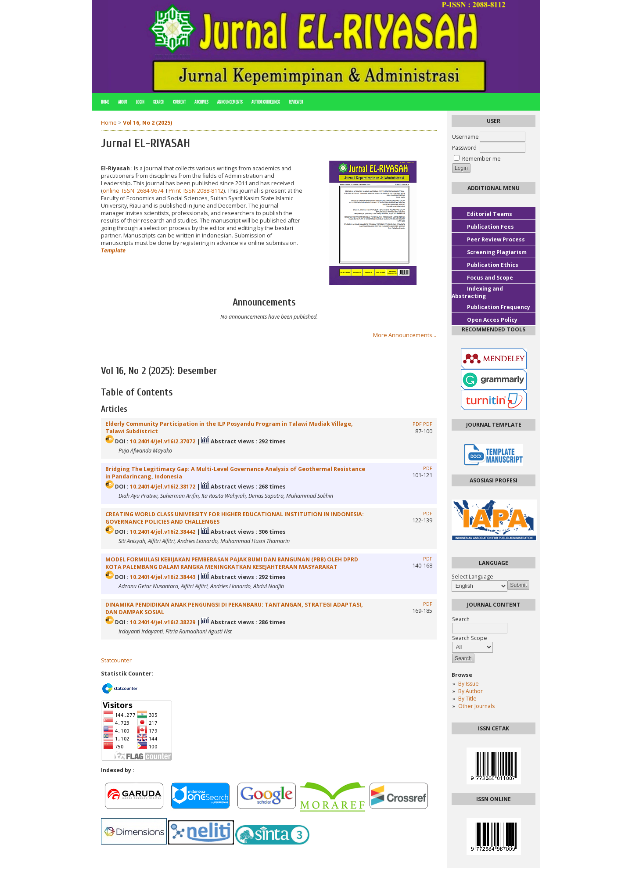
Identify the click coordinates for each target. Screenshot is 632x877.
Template (113, 250)
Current (179, 101)
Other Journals (476, 706)
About (122, 101)
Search (158, 101)
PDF (417, 424)
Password (464, 147)
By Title (467, 698)
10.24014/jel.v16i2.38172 (162, 486)
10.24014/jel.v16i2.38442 (162, 532)
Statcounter (116, 660)
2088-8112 (210, 190)
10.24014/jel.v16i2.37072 (162, 441)
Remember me (481, 158)
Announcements (230, 101)
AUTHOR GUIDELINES (265, 101)
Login (140, 101)
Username (465, 136)
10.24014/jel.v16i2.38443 (162, 577)
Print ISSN (183, 190)
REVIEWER (296, 101)
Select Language (472, 576)
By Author (470, 691)
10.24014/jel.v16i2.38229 (162, 622)
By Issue (468, 683)
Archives (201, 101)
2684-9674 (150, 190)
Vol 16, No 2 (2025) (147, 122)
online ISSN (120, 190)
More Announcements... (404, 335)
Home (105, 101)
